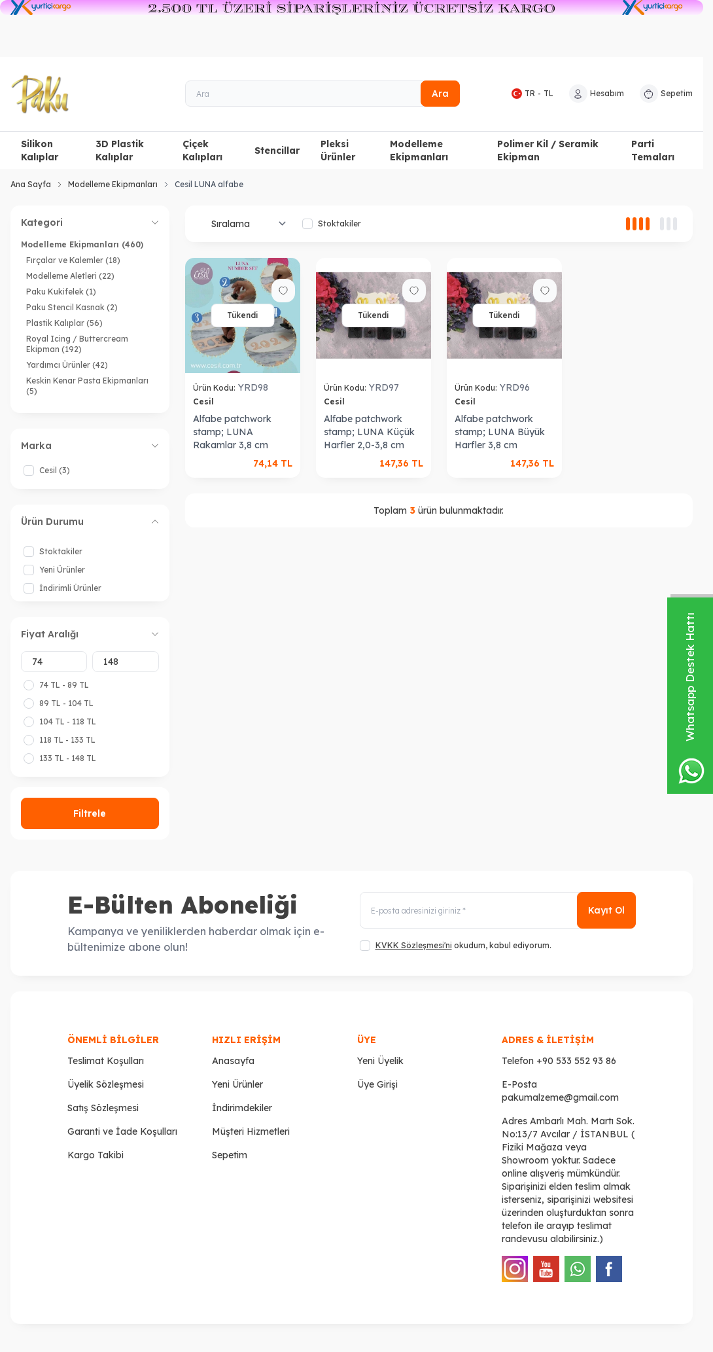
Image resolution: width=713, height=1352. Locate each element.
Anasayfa (233, 1061)
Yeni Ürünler (237, 1084)
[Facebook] (609, 1269)
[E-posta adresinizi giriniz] (498, 910)
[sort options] (246, 223)
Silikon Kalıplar (39, 150)
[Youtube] (546, 1269)
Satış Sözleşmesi (103, 1108)
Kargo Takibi (95, 1155)
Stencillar (277, 150)
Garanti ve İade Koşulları (122, 1131)
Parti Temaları (652, 150)
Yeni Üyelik (380, 1061)
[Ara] (323, 93)
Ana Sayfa (30, 184)
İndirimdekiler (242, 1108)
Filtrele (89, 813)
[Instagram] (515, 1269)
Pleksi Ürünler (338, 150)
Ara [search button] (440, 93)
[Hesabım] (596, 93)
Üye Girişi (377, 1084)
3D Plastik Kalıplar (120, 150)
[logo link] (81, 94)
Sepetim (229, 1155)
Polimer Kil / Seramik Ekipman (548, 150)
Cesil (205, 401)
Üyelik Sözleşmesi (105, 1084)
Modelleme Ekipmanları (419, 150)
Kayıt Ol (606, 910)
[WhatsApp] (578, 1269)
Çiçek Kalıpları (202, 150)
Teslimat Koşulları (105, 1061)
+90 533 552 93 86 (576, 1061)
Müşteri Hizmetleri (251, 1131)
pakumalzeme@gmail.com (560, 1097)
